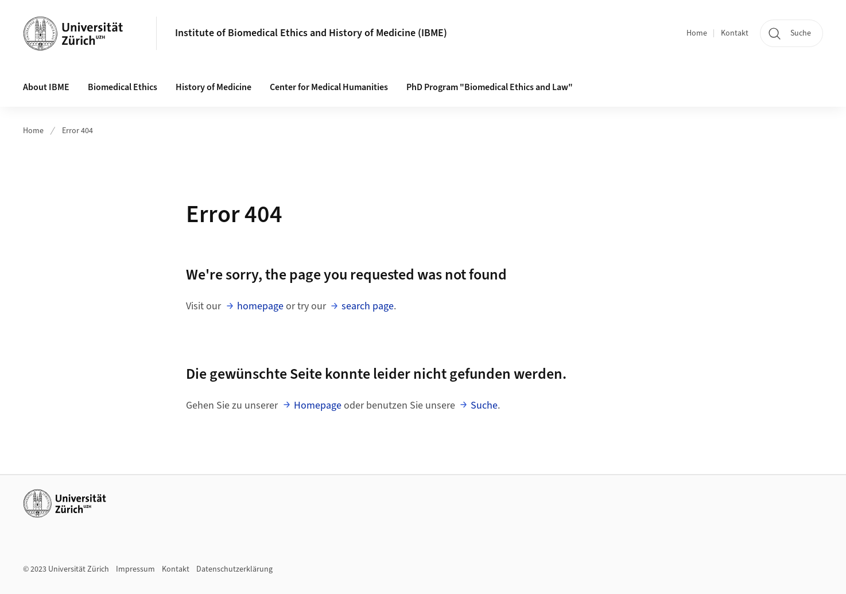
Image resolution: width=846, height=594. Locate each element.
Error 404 (77, 131)
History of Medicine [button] (213, 87)
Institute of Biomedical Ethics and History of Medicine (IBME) (311, 33)
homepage (260, 306)
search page (367, 306)
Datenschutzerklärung (234, 569)
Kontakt (734, 33)
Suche (484, 405)
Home (696, 33)
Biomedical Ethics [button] (122, 87)
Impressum (135, 569)
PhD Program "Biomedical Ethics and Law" (489, 87)
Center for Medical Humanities (329, 87)
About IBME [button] (46, 87)
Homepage (317, 405)
